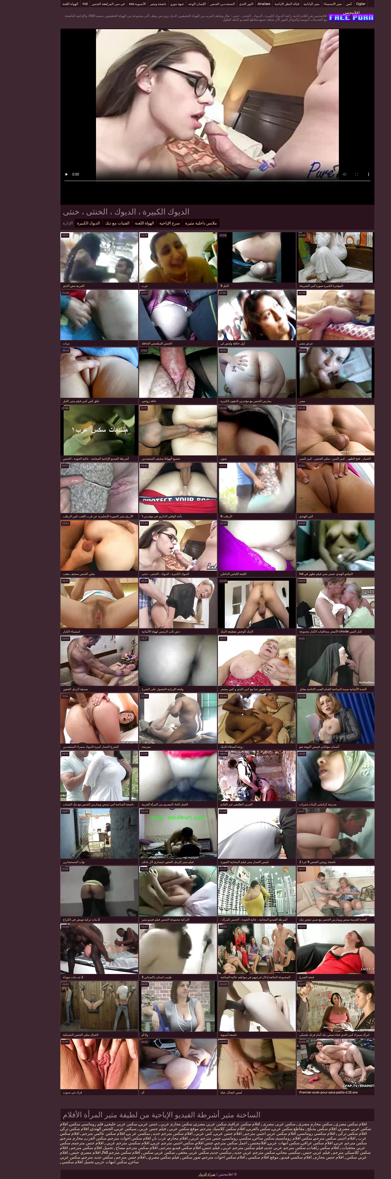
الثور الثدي (224, 4)
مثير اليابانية (289, 4)
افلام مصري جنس (63, 1152)
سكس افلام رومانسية (272, 1138)
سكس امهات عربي (262, 1143)
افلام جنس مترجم (108, 1157)
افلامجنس (329, 12)
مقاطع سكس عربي (266, 1128)
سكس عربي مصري (188, 1124)
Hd (63, 4)
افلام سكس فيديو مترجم (158, 1147)
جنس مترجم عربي (183, 1138)
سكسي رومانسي (215, 1138)
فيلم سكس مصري (141, 1157)
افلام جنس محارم (307, 1157)
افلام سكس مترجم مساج (114, 1147)
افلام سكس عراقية (222, 1124)
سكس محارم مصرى (292, 1124)
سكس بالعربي (236, 1128)
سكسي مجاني (266, 1152)
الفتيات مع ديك (95, 223)
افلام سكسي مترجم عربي (105, 1143)
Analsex (242, 4)
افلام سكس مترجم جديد (150, 1133)
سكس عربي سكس (136, 1152)
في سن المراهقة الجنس (86, 4)
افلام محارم (156, 1138)
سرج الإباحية (147, 223)
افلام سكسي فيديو (274, 1157)
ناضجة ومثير (136, 4)
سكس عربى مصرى (257, 1124)
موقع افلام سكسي (241, 1157)
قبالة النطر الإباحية (265, 4)
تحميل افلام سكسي (55, 1162)
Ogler (338, 4)
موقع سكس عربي (161, 1128)
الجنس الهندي (80, 1128)
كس (327, 4)
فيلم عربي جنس (294, 1152)
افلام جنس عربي (206, 1133)
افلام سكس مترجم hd (99, 1152)
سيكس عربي (103, 1128)
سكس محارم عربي (153, 1124)
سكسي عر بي (116, 1133)
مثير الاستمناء (311, 4)
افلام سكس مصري (328, 1124)
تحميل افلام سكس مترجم (69, 1147)
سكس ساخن (241, 1138)
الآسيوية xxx (115, 4)
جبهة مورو (155, 4)
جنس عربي (126, 1124)
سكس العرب (74, 1138)
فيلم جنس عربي (130, 1128)
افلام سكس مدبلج (299, 1128)
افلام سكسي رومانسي (294, 1133)
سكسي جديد (199, 1152)
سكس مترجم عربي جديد (263, 1147)
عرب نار (137, 1138)
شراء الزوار (185, 1174)
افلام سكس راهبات (301, 1147)
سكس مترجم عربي (328, 1143)
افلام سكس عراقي (295, 1143)
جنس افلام (182, 1143)
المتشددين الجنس (200, 4)
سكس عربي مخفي (171, 1152)
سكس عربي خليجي (99, 1124)
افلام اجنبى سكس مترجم (312, 1138)
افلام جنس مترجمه (66, 1143)
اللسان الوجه (175, 4)
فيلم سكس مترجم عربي (220, 1147)
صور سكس (169, 1157)
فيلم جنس (189, 1147)
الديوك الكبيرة (66, 223)
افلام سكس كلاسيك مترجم (201, 1128)
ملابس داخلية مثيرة (179, 223)
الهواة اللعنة (48, 4)
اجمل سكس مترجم (209, 1143)
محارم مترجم (50, 1138)
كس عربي (181, 1133)
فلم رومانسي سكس (64, 1124)
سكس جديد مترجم (75, 1157)
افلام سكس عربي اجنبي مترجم (247, 1133)
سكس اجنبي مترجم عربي (150, 1143)
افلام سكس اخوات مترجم (107, 1138)
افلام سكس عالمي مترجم (81, 1133)
